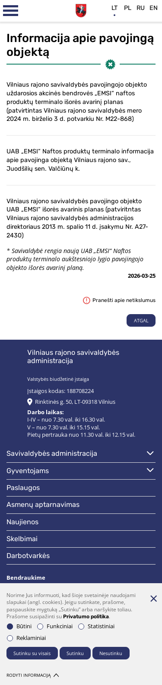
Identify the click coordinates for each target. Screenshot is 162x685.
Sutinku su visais (32, 653)
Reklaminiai (26, 638)
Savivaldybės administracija (51, 453)
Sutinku (75, 653)
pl (127, 8)
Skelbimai (22, 539)
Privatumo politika (86, 617)
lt (114, 8)
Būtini (19, 626)
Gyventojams (27, 471)
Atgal (141, 320)
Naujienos (22, 522)
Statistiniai (96, 626)
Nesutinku (110, 653)
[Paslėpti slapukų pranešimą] (153, 598)
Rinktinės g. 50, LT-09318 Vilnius (75, 402)
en (153, 8)
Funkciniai (55, 626)
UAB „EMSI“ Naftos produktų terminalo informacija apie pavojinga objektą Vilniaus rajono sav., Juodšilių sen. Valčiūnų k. (80, 160)
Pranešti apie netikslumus (119, 300)
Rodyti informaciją (32, 675)
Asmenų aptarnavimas (42, 504)
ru (141, 8)
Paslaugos (23, 488)
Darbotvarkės (28, 556)
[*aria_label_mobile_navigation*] (11, 11)
